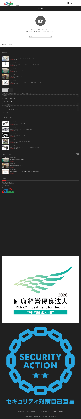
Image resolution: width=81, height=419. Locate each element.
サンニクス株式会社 (7, 107)
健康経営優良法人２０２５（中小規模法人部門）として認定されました (25, 82)
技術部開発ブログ (7, 101)
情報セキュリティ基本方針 (32, 411)
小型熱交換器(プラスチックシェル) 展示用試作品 (21, 129)
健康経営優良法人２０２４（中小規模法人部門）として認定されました (25, 171)
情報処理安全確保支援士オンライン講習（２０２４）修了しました (24, 64)
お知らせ (5, 112)
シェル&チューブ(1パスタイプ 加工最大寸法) (20, 141)
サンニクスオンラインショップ (10, 109)
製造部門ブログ (6, 96)
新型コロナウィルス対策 (8, 98)
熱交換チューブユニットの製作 (17, 70)
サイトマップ (21, 411)
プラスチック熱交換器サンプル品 (17, 135)
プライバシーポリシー (45, 411)
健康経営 (61, 411)
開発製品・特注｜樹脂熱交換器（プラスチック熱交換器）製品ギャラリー (19, 93)
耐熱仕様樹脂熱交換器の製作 (16, 76)
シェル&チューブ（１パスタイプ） (17, 123)
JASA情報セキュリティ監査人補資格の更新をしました (22, 58)
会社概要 (54, 411)
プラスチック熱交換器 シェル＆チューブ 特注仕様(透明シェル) (24, 147)
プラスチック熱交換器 (8, 104)
